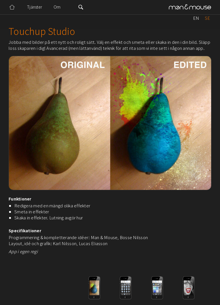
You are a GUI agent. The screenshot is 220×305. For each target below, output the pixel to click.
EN (196, 18)
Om (57, 7)
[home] (189, 7)
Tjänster (34, 7)
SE (207, 18)
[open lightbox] (31, 287)
